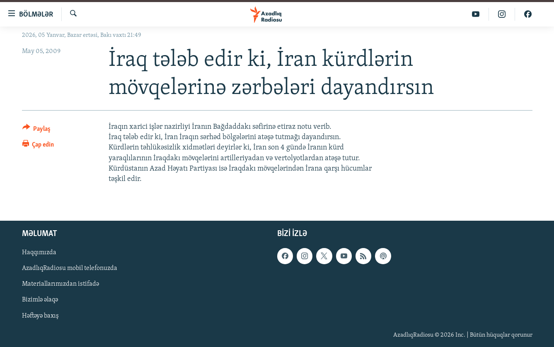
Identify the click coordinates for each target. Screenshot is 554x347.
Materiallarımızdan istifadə (60, 284)
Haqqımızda (39, 253)
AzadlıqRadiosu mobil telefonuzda (69, 268)
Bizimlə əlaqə (40, 300)
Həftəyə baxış (40, 316)
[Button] (36, 130)
